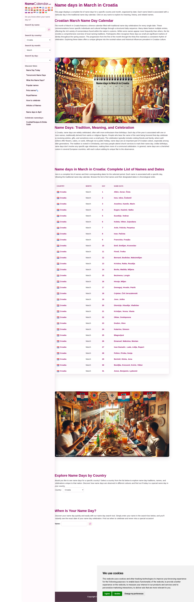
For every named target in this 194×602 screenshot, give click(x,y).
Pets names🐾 (32, 90)
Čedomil (129, 199)
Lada (130, 348)
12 (104, 259)
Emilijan (123, 247)
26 (104, 343)
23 (104, 325)
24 (104, 331)
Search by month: (33, 45)
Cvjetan (118, 295)
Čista (129, 193)
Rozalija (132, 265)
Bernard (118, 259)
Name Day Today (33, 70)
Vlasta (132, 313)
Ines (117, 199)
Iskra (122, 199)
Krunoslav (132, 247)
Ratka (125, 265)
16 (104, 283)
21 (104, 313)
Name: (60, 524)
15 (104, 277)
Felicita (124, 229)
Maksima (128, 343)
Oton (124, 325)
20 (104, 307)
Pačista (123, 235)
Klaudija (127, 307)
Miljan (124, 283)
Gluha (125, 360)
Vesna (126, 313)
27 (104, 348)
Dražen (118, 325)
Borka (118, 271)
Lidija (135, 348)
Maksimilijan (137, 259)
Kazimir (125, 211)
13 (104, 265)
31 (104, 372)
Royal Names (31, 95)
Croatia (65, 193)
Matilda (124, 271)
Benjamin (125, 372)
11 (104, 253)
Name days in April (33, 112)
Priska (124, 355)
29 (104, 360)
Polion (118, 355)
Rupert (142, 348)
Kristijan (119, 313)
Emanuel (119, 343)
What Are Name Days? (35, 80)
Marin (133, 205)
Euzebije (119, 217)
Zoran (123, 193)
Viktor (124, 223)
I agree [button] (107, 594)
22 (104, 319)
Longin (128, 277)
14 (104, 271)
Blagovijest (120, 337)
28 (104, 355)
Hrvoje (118, 283)
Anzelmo (119, 205)
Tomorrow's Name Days (36, 75)
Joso (117, 301)
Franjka (128, 241)
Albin (117, 193)
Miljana (132, 271)
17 (104, 289)
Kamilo (127, 205)
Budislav (127, 259)
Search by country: (33, 35)
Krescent (127, 366)
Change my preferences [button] (133, 594)
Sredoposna (126, 319)
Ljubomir (135, 372)
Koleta (118, 223)
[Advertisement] (113, 52)
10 (104, 247)
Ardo (117, 229)
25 (104, 337)
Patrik (134, 289)
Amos (117, 372)
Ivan (117, 235)
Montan (136, 343)
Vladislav (136, 307)
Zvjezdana (132, 223)
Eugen (118, 211)
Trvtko (124, 253)
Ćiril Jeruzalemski (131, 295)
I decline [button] (117, 594)
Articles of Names (33, 105)
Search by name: (32, 25)
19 (104, 301)
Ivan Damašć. (121, 348)
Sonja (130, 355)
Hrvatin (127, 289)
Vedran (127, 217)
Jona (131, 360)
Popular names (32, 85)
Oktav (117, 319)
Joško (123, 301)
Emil (117, 247)
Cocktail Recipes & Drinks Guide (36, 123)
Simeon (127, 331)
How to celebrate (33, 100)
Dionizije (119, 307)
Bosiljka (118, 366)
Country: (60, 490)
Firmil (117, 253)
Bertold (118, 360)
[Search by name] (49, 29)
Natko (132, 211)
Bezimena (119, 277)
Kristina (118, 265)
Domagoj (119, 289)
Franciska (119, 241)
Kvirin (135, 366)
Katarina (119, 331)
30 (104, 366)
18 (104, 295)
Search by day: (31, 56)
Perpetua (132, 229)
